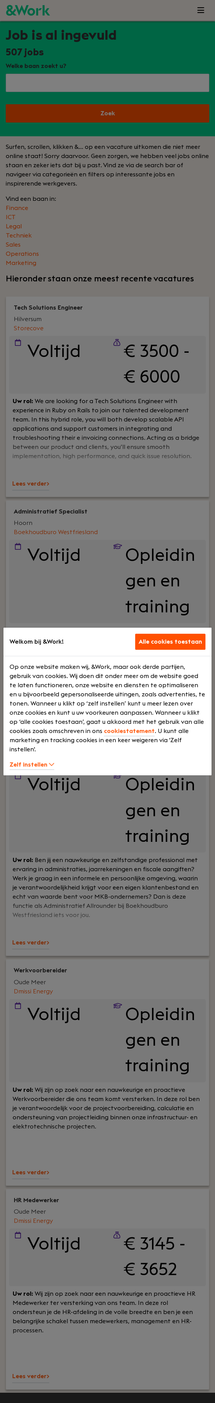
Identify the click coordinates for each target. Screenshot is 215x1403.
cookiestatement (129, 731)
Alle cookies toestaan (170, 642)
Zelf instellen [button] (32, 765)
